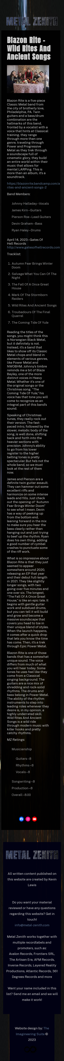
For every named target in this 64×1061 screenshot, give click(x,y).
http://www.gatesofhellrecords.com (33, 247)
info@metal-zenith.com (32, 925)
